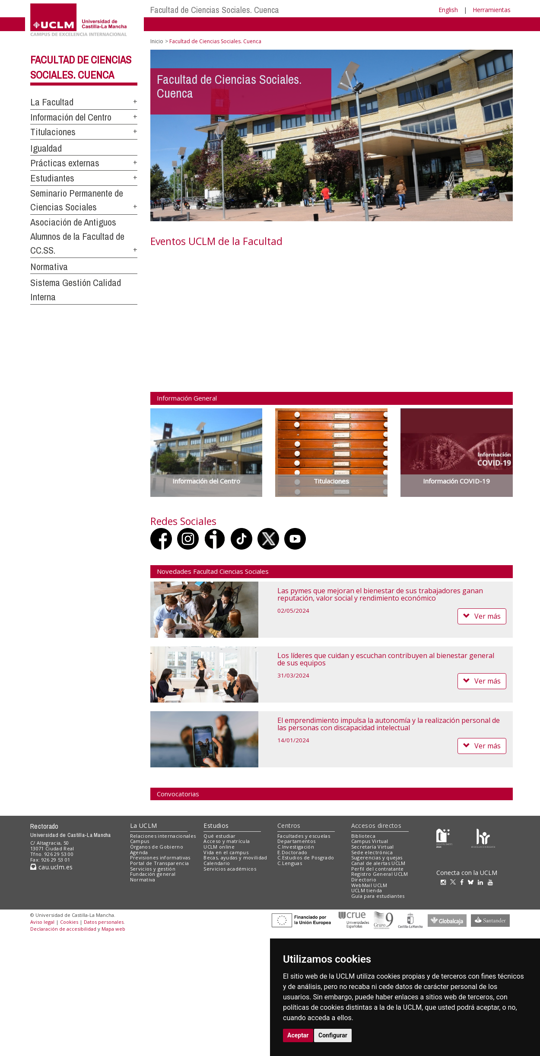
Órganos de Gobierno (156, 846)
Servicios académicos (229, 868)
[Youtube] (492, 882)
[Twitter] (455, 882)
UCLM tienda (366, 890)
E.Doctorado (292, 852)
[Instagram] (445, 882)
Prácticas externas (64, 162)
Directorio (363, 879)
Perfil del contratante (377, 868)
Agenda (139, 852)
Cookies (69, 922)
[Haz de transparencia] (444, 837)
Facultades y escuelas (303, 836)
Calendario (216, 863)
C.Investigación (295, 846)
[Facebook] (464, 882)
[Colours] (483, 837)
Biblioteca (363, 836)
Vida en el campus (225, 852)
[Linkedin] (480, 882)
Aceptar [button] (298, 1035)
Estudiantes (52, 178)
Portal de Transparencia (159, 863)
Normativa (49, 266)
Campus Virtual (369, 841)
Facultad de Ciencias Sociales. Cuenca (214, 10)
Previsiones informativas (160, 857)
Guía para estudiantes (378, 896)
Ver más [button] (482, 616)
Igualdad (46, 148)
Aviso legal (42, 922)
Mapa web (113, 929)
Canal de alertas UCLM (378, 863)
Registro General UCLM (379, 874)
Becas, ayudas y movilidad (235, 857)
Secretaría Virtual (372, 846)
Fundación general (153, 874)
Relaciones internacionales (163, 836)
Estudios (216, 825)
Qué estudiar (219, 836)
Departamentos (296, 841)
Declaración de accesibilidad (63, 929)
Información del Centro (70, 117)
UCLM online (219, 846)
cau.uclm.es (51, 867)
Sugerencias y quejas (377, 857)
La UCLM (143, 825)
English (448, 10)
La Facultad (51, 101)
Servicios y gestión (152, 868)
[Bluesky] (473, 882)
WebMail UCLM (369, 885)
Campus (139, 841)
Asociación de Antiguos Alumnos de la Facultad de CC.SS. (77, 236)
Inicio (156, 41)
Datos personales (104, 922)
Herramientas (492, 10)
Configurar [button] (332, 1035)
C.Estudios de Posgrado (305, 857)
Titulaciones (53, 131)
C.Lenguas (289, 863)
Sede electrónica (372, 852)
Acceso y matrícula (226, 841)
